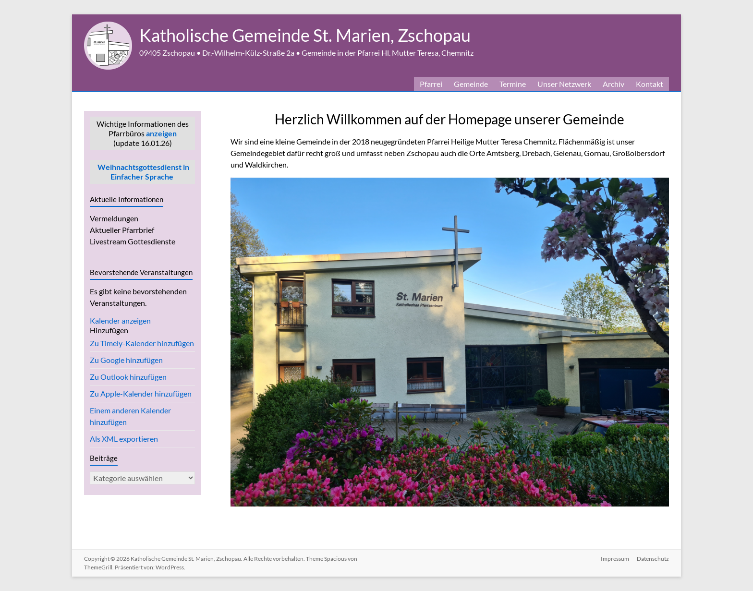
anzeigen (161, 133)
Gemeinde (471, 83)
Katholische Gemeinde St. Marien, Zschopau (305, 35)
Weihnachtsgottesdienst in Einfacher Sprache (142, 171)
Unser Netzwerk (564, 83)
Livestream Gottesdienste (132, 241)
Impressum (615, 558)
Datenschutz (653, 558)
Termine (512, 83)
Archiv (613, 83)
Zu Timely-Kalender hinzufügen (142, 343)
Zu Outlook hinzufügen (128, 376)
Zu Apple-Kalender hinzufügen (141, 393)
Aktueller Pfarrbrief (122, 229)
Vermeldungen (114, 218)
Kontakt (649, 83)
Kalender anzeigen (120, 320)
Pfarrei (431, 83)
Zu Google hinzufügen (126, 359)
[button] (109, 330)
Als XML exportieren (124, 438)
